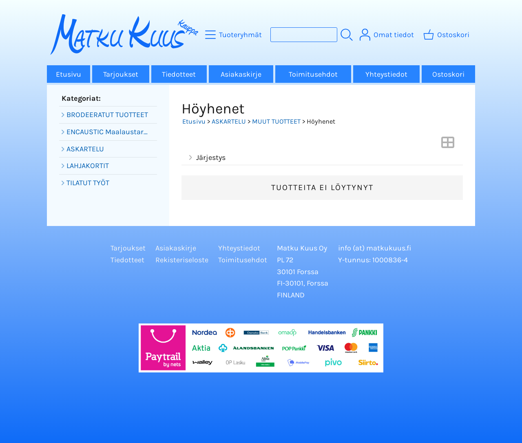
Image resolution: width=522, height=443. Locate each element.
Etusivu (68, 74)
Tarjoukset (120, 74)
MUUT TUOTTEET (276, 121)
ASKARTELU (229, 121)
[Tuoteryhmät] (234, 34)
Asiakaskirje (241, 74)
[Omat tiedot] (387, 34)
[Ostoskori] (447, 34)
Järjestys (206, 157)
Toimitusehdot (313, 74)
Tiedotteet (179, 74)
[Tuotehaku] (303, 34)
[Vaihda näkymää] (447, 144)
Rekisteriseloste (181, 259)
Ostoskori (448, 74)
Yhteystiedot (386, 74)
